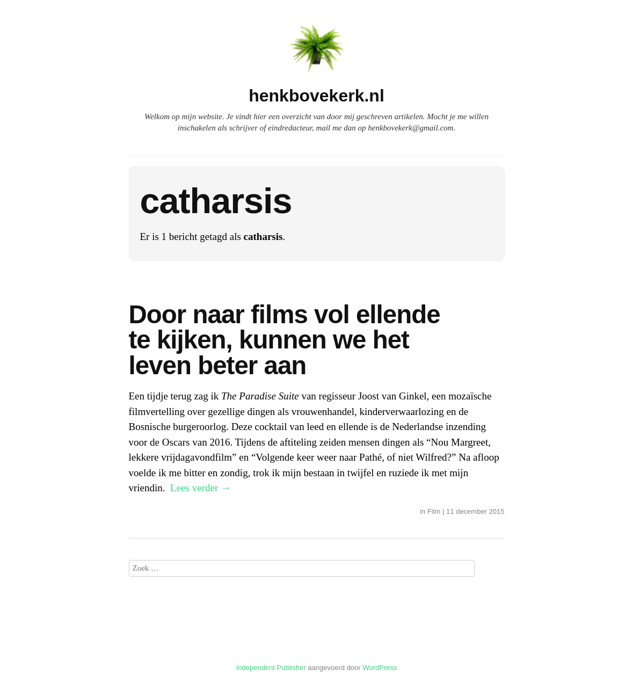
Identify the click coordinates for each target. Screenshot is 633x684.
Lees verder (200, 487)
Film (434, 511)
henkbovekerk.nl (316, 95)
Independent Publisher (271, 668)
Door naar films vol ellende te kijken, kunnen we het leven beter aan (284, 340)
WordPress (379, 668)
